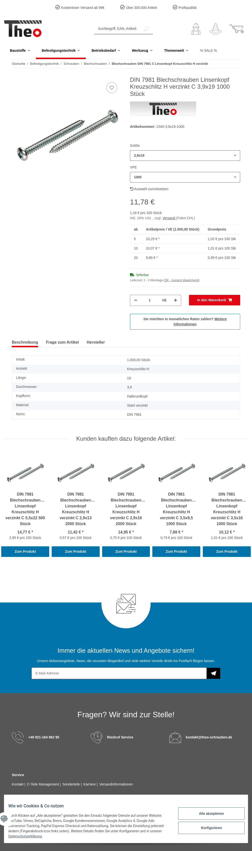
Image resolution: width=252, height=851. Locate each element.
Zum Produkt (25, 551)
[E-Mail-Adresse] (119, 673)
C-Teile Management (43, 784)
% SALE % (208, 50)
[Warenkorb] (236, 29)
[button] (196, 29)
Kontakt (18, 784)
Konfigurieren (207, 827)
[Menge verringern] (135, 300)
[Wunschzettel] (215, 29)
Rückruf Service (120, 737)
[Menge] (149, 300)
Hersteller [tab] (96, 342)
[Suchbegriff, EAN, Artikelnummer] (117, 28)
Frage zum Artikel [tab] (62, 342)
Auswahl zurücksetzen (149, 189)
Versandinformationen (116, 784)
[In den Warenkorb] (214, 300)
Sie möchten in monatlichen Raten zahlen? (185, 321)
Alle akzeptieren (207, 814)
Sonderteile (72, 784)
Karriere (90, 784)
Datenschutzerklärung (45, 836)
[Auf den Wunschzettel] (111, 87)
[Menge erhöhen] (175, 300)
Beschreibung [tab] (25, 342)
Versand (169, 218)
